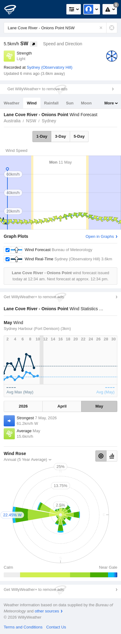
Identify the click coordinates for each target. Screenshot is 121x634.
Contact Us (56, 627)
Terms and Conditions (23, 627)
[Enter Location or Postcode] (60, 27)
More (109, 103)
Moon (86, 103)
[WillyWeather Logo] (14, 9)
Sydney (49, 120)
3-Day (60, 136)
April (62, 406)
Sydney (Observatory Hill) (49, 67)
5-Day (79, 136)
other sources (47, 611)
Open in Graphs (100, 236)
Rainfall (51, 103)
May (99, 406)
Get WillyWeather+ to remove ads (37, 89)
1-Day (41, 136)
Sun (70, 103)
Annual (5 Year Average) (25, 459)
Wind (32, 103)
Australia (12, 120)
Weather (11, 103)
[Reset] (100, 27)
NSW (31, 120)
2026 (23, 406)
